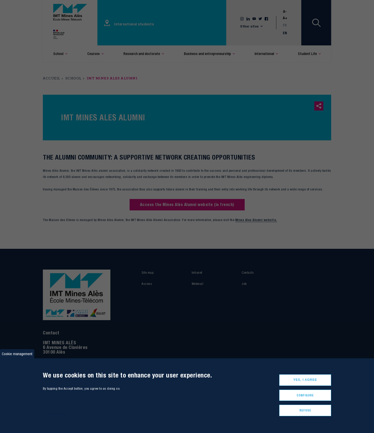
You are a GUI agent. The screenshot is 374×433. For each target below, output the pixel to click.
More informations (54, 414)
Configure (305, 395)
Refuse (305, 410)
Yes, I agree (305, 380)
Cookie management (17, 354)
